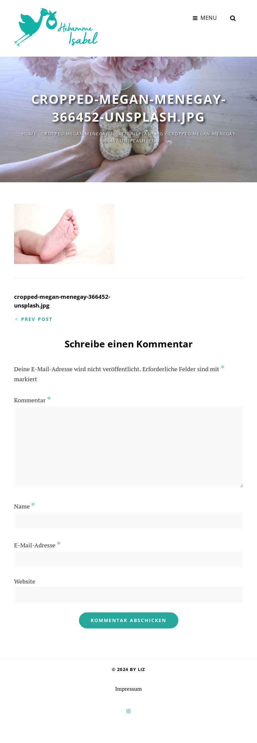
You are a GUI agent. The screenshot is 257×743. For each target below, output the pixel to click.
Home (29, 131)
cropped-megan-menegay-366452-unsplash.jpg (102, 131)
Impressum (128, 687)
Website (24, 580)
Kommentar (32, 399)
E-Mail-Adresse (37, 544)
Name (24, 505)
